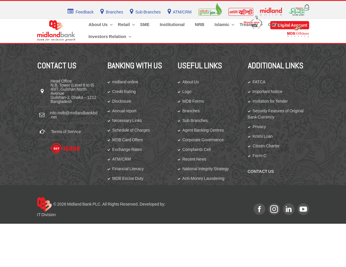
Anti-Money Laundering (204, 178)
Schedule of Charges (131, 130)
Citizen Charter (266, 146)
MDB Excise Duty (128, 178)
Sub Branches (195, 120)
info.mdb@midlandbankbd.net (74, 115)
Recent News (194, 159)
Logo (187, 91)
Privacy (259, 126)
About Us (191, 82)
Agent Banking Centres (203, 130)
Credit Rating (124, 91)
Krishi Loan (263, 136)
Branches (191, 110)
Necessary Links (127, 120)
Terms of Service (66, 132)
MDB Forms (193, 101)
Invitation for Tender (270, 101)
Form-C (259, 155)
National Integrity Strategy (206, 168)
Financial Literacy (128, 168)
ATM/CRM (121, 159)
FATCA (259, 82)
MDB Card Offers (127, 139)
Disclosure (121, 101)
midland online (125, 82)
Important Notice (268, 91)
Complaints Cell (197, 149)
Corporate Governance (203, 139)
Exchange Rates (127, 149)
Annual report (124, 110)
